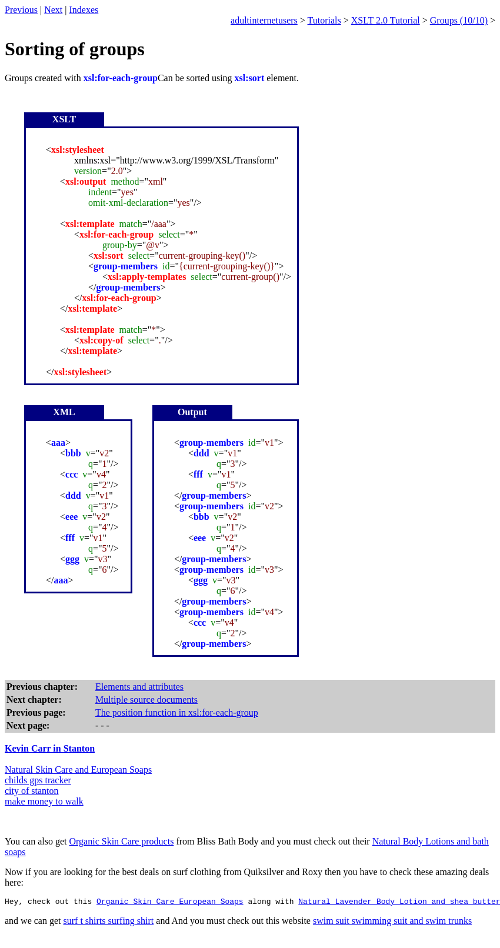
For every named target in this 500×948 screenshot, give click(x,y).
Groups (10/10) (459, 20)
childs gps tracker (38, 780)
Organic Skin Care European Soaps (170, 902)
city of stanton (32, 791)
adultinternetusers (264, 20)
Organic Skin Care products (121, 841)
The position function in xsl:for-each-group (176, 712)
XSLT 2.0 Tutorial (385, 20)
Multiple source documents (146, 700)
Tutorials (324, 20)
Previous (21, 10)
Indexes (84, 10)
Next (53, 10)
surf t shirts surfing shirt (109, 922)
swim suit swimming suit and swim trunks (392, 922)
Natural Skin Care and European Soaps (78, 770)
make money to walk (44, 801)
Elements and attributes (139, 687)
